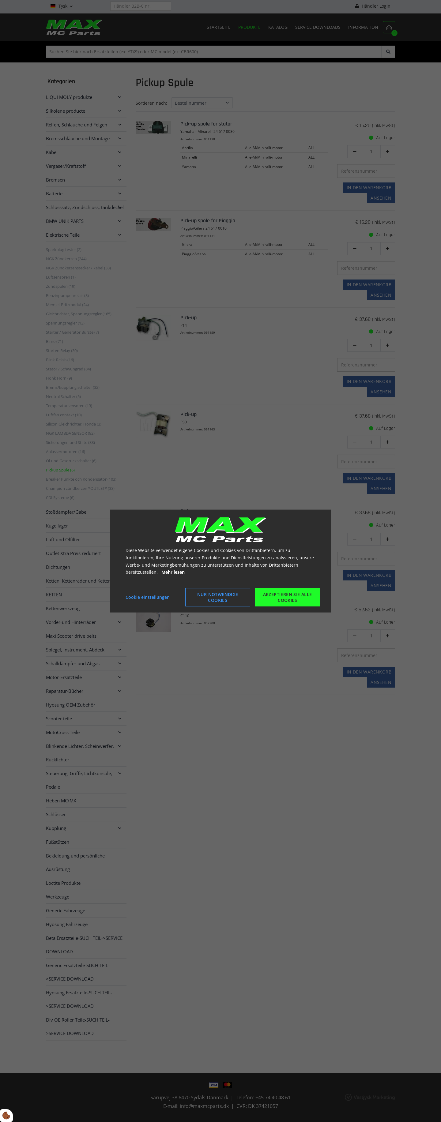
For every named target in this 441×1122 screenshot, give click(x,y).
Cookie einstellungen (148, 597)
